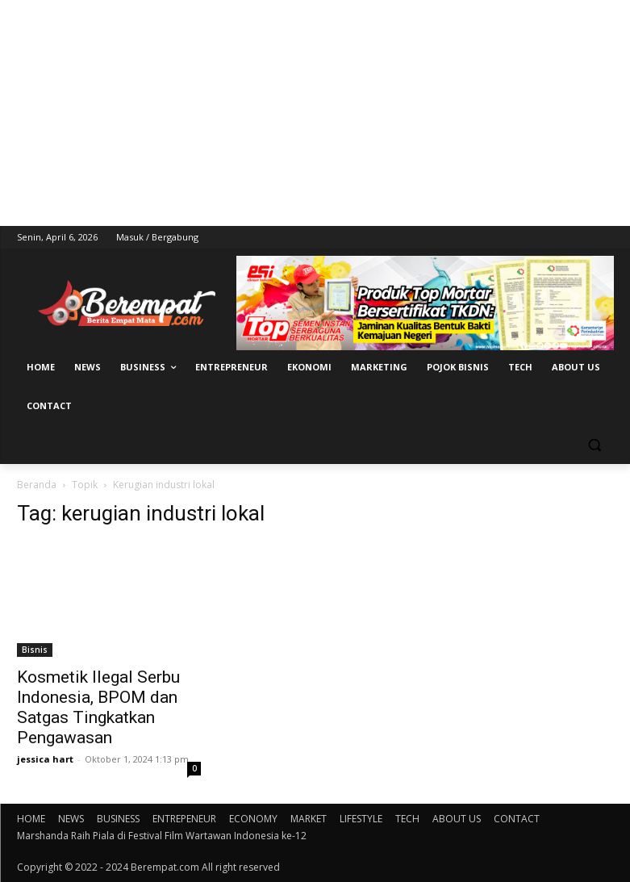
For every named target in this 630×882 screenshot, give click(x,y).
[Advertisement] (315, 113)
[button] (595, 445)
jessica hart (45, 759)
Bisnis (35, 649)
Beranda (36, 484)
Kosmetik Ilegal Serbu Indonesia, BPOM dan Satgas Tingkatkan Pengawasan (98, 707)
